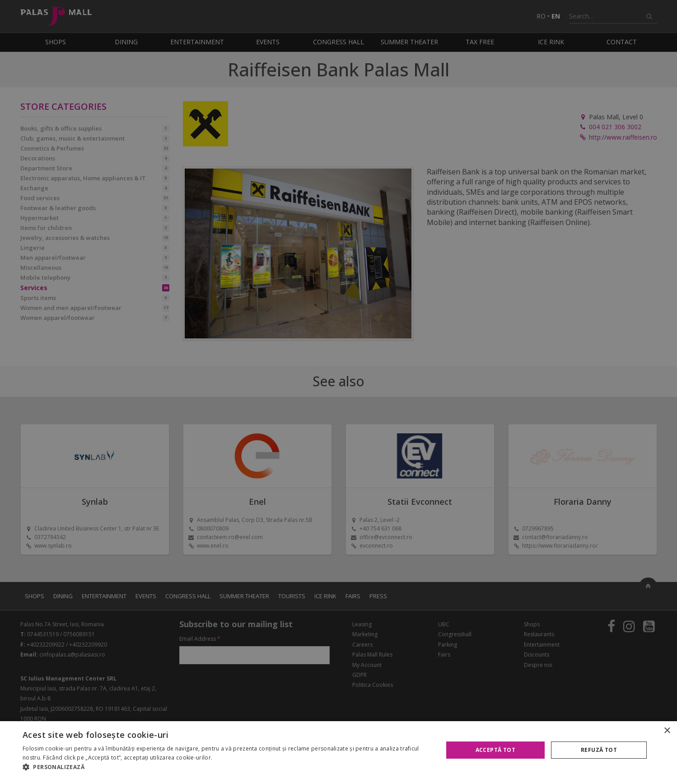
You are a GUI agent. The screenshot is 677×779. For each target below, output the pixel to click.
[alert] (338, 389)
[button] (226, 767)
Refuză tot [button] (599, 750)
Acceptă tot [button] (495, 750)
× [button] (666, 730)
